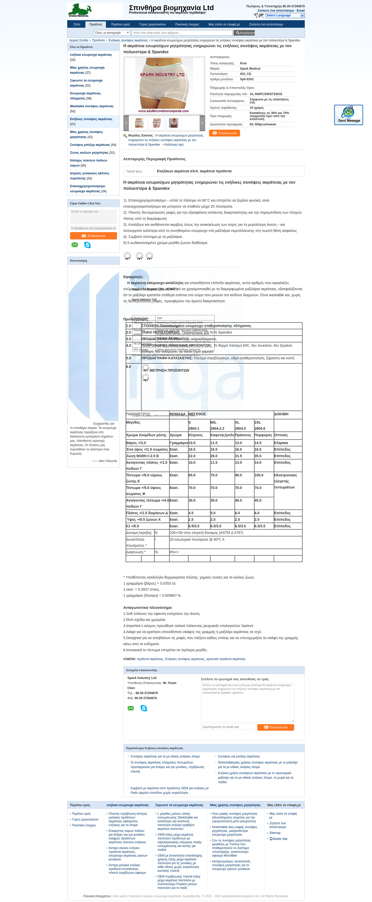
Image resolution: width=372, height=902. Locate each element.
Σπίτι (77, 24)
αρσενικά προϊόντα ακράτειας (226, 659)
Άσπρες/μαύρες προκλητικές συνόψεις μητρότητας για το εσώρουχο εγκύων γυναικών (231, 865)
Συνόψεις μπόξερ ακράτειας (90, 145)
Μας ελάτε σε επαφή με (224, 24)
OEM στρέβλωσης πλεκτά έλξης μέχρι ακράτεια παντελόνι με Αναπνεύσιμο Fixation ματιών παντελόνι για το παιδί (179, 882)
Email (301, 10)
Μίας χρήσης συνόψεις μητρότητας (235, 805)
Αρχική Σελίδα (78, 40)
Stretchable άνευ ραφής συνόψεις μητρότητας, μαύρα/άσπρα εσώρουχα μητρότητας (235, 830)
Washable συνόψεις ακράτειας (92, 106)
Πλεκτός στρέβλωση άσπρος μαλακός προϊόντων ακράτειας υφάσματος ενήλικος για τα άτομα (128, 819)
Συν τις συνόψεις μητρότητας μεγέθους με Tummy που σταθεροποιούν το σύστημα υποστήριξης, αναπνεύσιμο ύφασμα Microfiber (231, 848)
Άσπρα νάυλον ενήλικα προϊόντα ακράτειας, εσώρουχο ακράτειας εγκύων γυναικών (128, 853)
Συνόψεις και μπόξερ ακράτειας (239, 756)
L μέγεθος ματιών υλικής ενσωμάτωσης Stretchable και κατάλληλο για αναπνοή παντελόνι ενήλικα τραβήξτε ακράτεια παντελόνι (178, 821)
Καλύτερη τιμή (174, 144)
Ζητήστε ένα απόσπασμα (276, 10)
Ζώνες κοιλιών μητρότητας (89, 152)
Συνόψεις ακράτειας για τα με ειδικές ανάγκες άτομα (165, 756)
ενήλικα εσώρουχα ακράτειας (91, 55)
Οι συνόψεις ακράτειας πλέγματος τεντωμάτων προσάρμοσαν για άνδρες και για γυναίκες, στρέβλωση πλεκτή (167, 767)
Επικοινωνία (94, 236)
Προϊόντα (95, 24)
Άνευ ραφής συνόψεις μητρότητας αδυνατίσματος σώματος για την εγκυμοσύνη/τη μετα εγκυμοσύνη (235, 817)
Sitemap (275, 833)
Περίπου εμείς (120, 24)
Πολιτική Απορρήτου (96, 896)
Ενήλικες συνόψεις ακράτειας (128, 40)
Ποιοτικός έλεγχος (187, 24)
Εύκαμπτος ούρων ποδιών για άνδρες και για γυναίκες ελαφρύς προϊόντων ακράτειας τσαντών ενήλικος (127, 836)
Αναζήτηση (247, 33)
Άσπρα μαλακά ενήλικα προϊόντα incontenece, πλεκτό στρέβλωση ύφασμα (127, 868)
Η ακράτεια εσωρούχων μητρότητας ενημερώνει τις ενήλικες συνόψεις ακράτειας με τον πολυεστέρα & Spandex (165, 140)
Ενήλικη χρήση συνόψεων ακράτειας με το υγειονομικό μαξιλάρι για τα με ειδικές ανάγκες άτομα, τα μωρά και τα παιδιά (255, 777)
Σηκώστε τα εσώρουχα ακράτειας (179, 805)
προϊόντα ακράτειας (150, 659)
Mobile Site (278, 839)
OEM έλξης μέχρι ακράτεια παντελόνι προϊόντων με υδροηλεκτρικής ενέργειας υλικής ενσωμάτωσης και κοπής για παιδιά (180, 842)
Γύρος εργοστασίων (152, 24)
